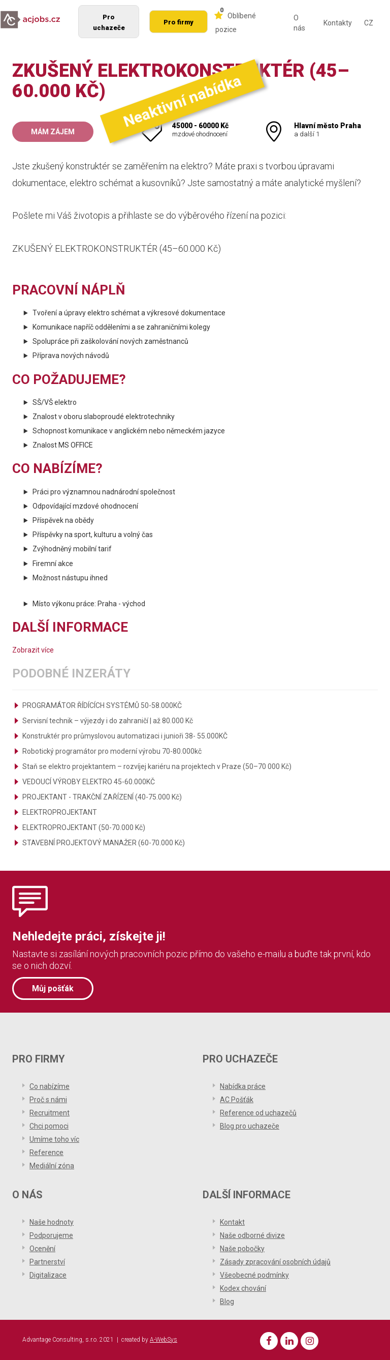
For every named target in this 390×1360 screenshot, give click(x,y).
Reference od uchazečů (258, 1113)
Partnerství (47, 1262)
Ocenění (42, 1249)
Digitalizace (48, 1275)
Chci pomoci (49, 1126)
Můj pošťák (53, 988)
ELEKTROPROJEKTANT (59, 812)
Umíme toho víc (54, 1139)
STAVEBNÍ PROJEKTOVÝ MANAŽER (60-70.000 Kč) (103, 843)
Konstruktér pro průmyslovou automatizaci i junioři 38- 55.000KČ (125, 736)
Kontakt (232, 1222)
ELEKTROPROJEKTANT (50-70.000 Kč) (83, 827)
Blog (227, 1301)
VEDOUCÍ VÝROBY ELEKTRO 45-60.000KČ (88, 782)
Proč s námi (48, 1100)
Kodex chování (243, 1288)
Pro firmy (178, 22)
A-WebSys (163, 1339)
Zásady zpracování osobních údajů (275, 1262)
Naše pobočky (242, 1249)
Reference (46, 1152)
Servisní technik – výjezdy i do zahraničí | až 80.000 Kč (107, 721)
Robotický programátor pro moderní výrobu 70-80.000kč (112, 751)
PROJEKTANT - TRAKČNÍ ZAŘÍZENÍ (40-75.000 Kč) (102, 797)
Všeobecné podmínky (254, 1275)
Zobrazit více (33, 650)
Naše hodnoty (51, 1222)
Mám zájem (53, 132)
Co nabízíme (49, 1086)
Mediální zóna (51, 1166)
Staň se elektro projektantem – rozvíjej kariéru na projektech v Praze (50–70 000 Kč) (156, 766)
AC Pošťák (236, 1100)
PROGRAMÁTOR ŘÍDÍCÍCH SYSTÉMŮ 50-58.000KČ (102, 705)
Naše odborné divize (252, 1235)
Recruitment (49, 1113)
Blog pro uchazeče (249, 1126)
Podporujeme (51, 1235)
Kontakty (337, 23)
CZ (368, 23)
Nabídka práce (243, 1086)
